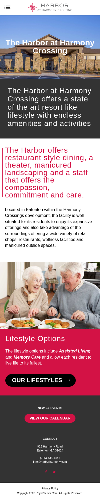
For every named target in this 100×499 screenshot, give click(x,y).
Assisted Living (74, 351)
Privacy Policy (50, 488)
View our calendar (50, 418)
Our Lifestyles (40, 380)
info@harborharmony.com (50, 461)
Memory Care (27, 357)
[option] (50, 47)
